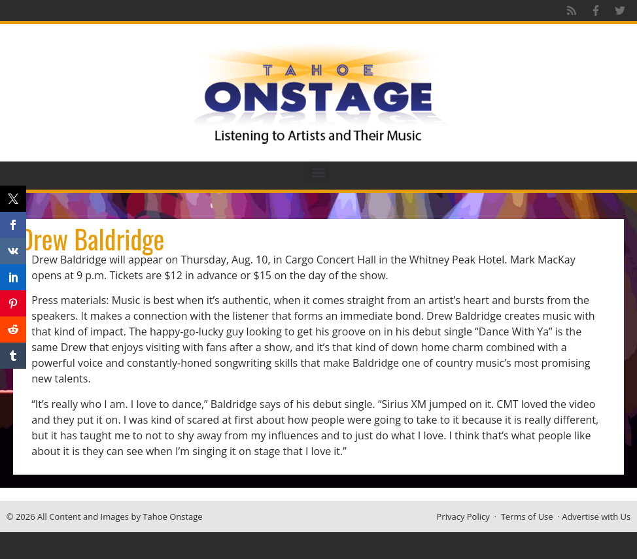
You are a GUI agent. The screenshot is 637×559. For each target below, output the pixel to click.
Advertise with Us (596, 516)
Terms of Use (527, 516)
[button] (319, 172)
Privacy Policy (463, 516)
